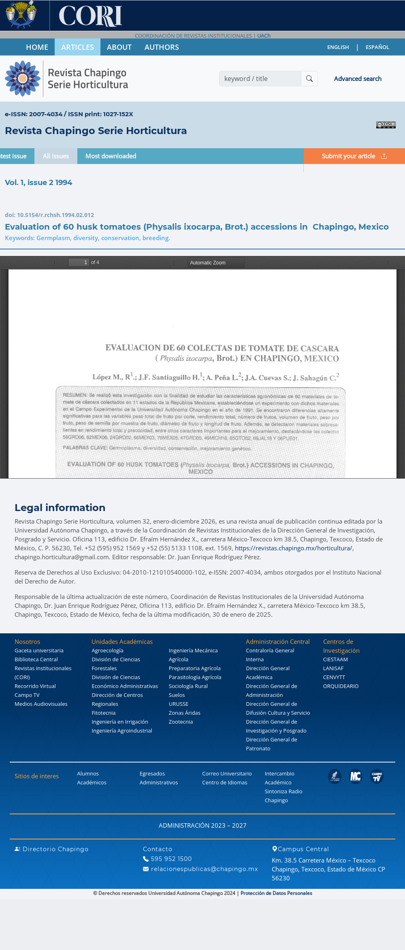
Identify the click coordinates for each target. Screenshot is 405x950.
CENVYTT (334, 677)
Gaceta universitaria (39, 650)
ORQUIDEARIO (341, 686)
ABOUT (119, 47)
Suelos (177, 695)
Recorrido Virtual (35, 686)
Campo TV (27, 695)
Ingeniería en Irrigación (120, 721)
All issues (56, 156)
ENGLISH (338, 47)
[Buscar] (309, 78)
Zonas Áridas (184, 712)
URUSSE (178, 703)
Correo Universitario (227, 773)
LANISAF (333, 668)
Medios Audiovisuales (41, 703)
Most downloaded (110, 156)
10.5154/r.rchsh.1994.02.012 (55, 215)
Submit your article (354, 156)
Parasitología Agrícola (195, 677)
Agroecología (107, 650)
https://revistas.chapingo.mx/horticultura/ (293, 548)
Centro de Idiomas (224, 782)
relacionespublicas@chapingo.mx (200, 869)
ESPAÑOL (377, 47)
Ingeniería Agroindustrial (122, 730)
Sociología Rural (188, 686)
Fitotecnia (103, 712)
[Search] (260, 78)
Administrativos (159, 782)
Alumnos (88, 773)
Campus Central (300, 849)
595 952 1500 (167, 859)
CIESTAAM (335, 659)
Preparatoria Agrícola (195, 668)
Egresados (152, 773)
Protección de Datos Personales (276, 893)
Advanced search (358, 79)
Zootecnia (181, 721)
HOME (37, 47)
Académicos (91, 782)
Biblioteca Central (36, 659)
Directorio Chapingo (52, 849)
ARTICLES (77, 47)
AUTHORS (162, 47)
